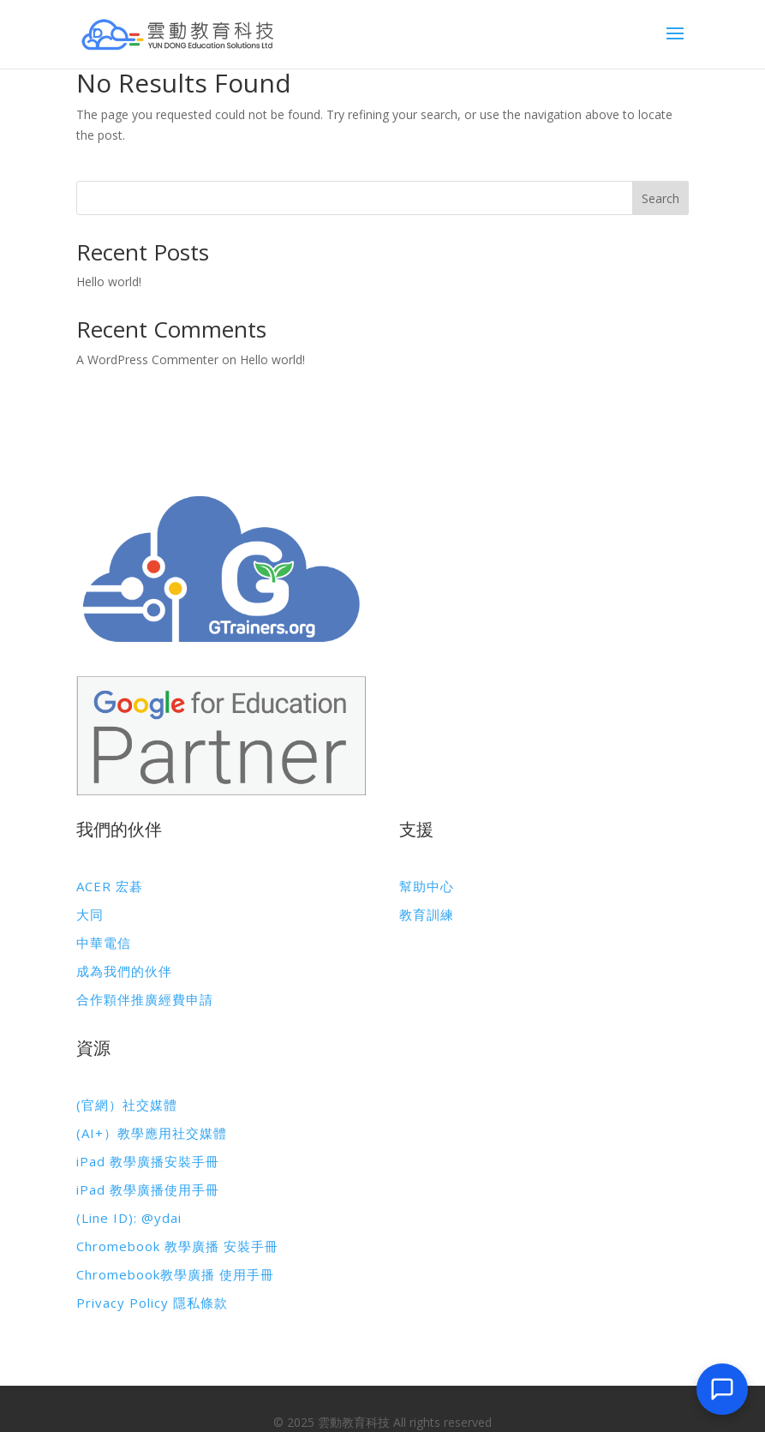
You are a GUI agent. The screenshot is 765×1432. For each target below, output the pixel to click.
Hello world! (108, 281)
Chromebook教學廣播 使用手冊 (175, 1274)
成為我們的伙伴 (124, 971)
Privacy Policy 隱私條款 (152, 1302)
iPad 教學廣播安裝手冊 (147, 1161)
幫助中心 (426, 886)
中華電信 (103, 942)
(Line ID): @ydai (129, 1217)
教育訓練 (426, 914)
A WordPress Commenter (147, 359)
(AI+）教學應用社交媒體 (151, 1132)
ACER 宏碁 (109, 886)
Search (660, 198)
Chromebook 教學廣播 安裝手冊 (177, 1246)
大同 (90, 914)
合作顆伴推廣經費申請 (144, 999)
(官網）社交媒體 (126, 1104)
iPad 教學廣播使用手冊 (147, 1189)
